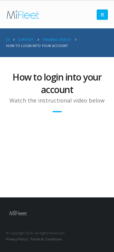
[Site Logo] (23, 14)
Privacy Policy (16, 239)
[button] (102, 14)
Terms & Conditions (46, 239)
